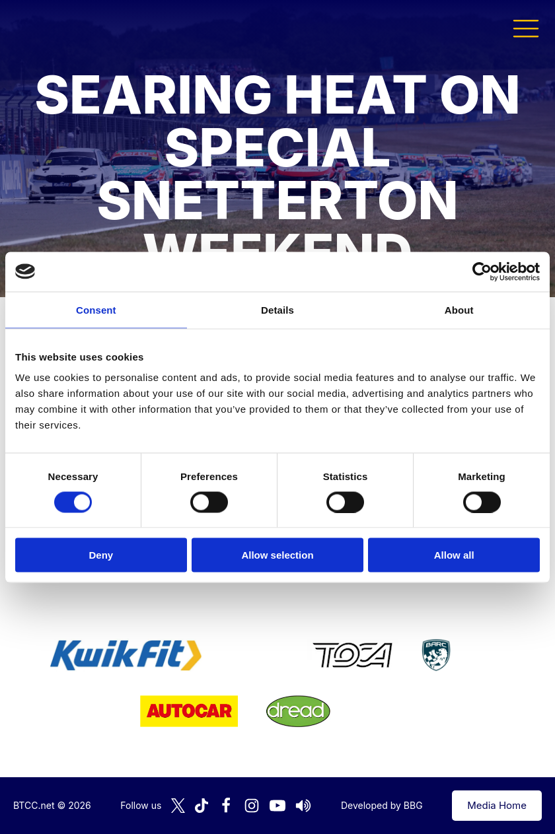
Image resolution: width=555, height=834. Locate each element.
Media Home (497, 805)
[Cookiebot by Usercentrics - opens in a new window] (482, 271)
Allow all (454, 555)
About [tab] (459, 309)
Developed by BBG (382, 805)
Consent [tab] (96, 309)
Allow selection (277, 555)
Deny (101, 555)
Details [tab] (277, 309)
